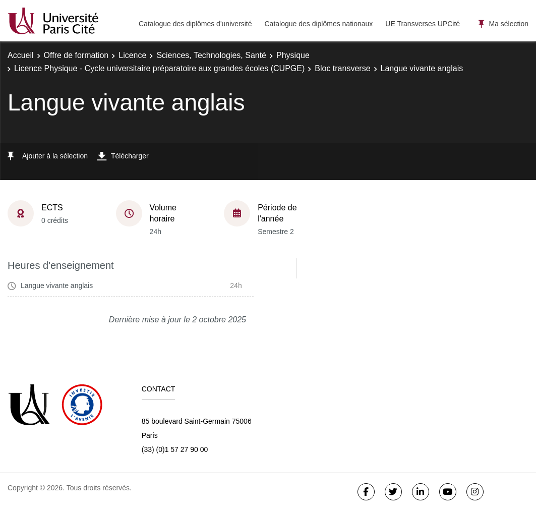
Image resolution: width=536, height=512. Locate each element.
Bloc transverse (342, 68)
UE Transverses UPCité (422, 24)
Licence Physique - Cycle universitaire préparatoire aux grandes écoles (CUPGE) (159, 68)
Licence (132, 55)
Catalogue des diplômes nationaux (318, 24)
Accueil (21, 55)
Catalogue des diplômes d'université (195, 24)
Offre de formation (76, 55)
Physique (293, 55)
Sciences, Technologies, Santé (211, 55)
